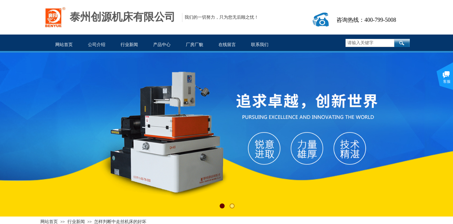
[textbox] (369, 43)
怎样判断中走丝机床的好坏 (120, 221)
